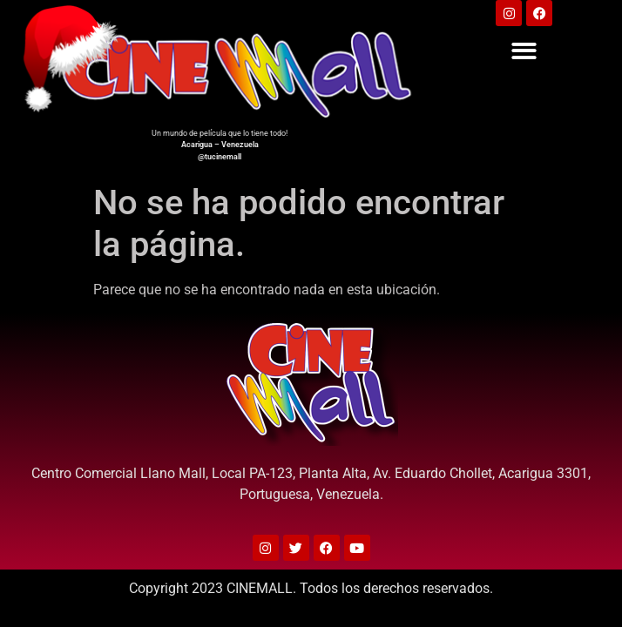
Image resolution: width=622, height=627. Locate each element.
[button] (524, 50)
